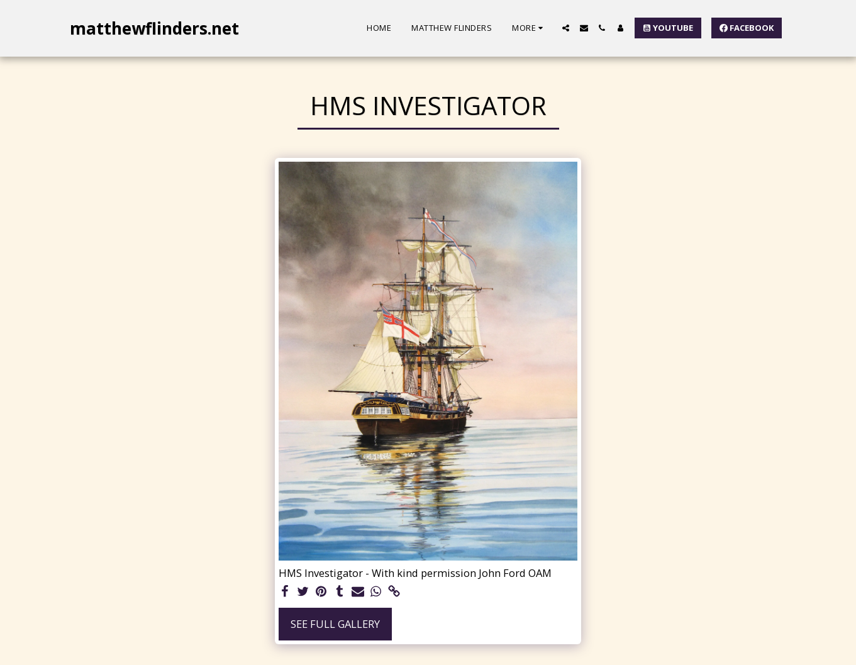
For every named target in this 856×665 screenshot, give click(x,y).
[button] (565, 28)
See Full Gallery (335, 624)
